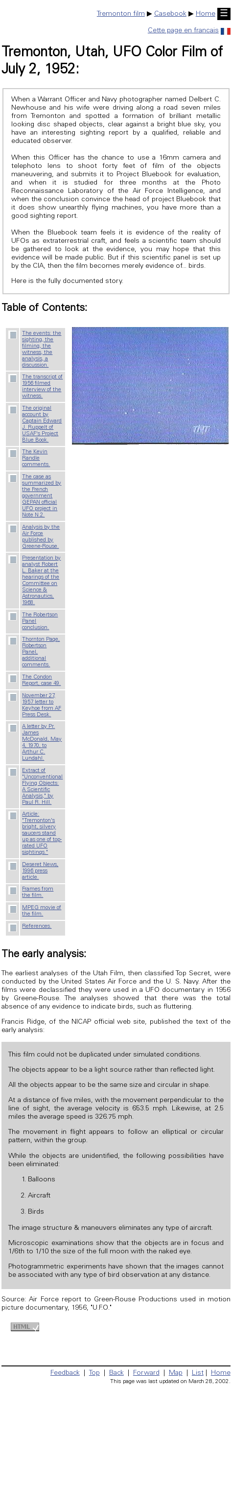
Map (176, 1373)
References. (36, 926)
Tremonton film (121, 14)
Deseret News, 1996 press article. (40, 871)
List (198, 1373)
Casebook (170, 14)
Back (116, 1373)
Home (205, 14)
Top (94, 1373)
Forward (146, 1373)
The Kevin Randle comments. (36, 458)
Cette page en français (189, 30)
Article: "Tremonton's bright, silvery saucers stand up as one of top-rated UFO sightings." (42, 833)
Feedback (65, 1373)
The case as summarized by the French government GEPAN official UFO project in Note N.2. (41, 496)
